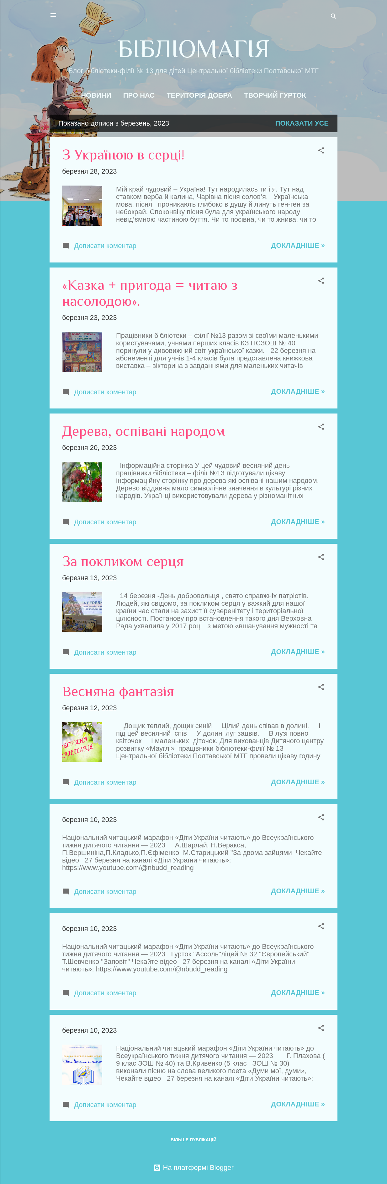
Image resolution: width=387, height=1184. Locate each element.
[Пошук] (333, 17)
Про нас (139, 95)
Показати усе (302, 123)
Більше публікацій (193, 1139)
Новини (96, 95)
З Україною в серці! (123, 155)
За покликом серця (123, 561)
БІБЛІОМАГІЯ (194, 49)
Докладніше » (298, 245)
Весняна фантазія (118, 691)
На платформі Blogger (193, 1167)
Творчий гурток (275, 95)
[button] (321, 151)
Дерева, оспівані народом (143, 431)
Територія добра (199, 95)
